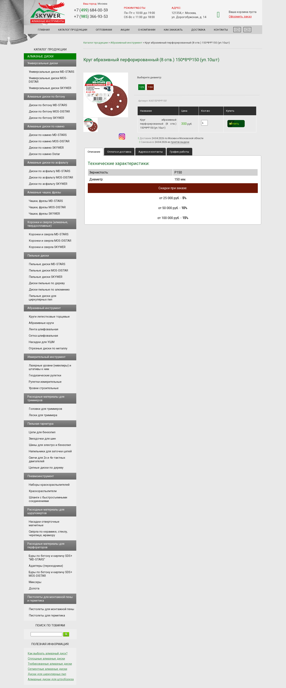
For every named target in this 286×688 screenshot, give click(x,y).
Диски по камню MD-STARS (48, 135)
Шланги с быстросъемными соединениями (48, 499)
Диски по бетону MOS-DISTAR (49, 111)
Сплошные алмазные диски (46, 658)
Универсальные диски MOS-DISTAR (48, 79)
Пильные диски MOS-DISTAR (48, 270)
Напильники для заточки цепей (50, 451)
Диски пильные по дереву (47, 283)
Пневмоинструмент (40, 476)
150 (150, 87)
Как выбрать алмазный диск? (48, 653)
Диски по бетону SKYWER (46, 118)
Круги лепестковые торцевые (49, 316)
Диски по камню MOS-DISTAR (49, 141)
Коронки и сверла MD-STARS (49, 234)
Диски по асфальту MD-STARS (49, 171)
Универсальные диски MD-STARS (51, 72)
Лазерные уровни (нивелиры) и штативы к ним (50, 367)
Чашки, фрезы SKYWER (44, 213)
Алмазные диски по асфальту (47, 162)
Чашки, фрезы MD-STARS (46, 201)
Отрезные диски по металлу (48, 348)
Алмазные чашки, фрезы (44, 192)
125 (141, 87)
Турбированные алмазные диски (50, 663)
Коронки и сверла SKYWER (47, 247)
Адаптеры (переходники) (46, 566)
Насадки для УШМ (41, 342)
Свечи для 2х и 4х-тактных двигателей (47, 459)
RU (247, 29)
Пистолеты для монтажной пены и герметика (50, 598)
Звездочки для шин (42, 438)
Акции (125, 29)
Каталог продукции (72, 29)
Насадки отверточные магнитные (44, 523)
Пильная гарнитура (40, 423)
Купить (234, 124)
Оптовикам (104, 29)
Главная (44, 29)
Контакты (221, 29)
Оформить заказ (240, 16)
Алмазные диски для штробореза (51, 679)
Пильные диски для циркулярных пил (42, 297)
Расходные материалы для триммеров (45, 398)
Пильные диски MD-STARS (47, 264)
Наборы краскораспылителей (49, 484)
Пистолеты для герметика (47, 615)
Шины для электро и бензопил (50, 445)
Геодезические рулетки (45, 375)
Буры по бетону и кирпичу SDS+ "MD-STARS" (50, 557)
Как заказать (173, 29)
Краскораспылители (43, 491)
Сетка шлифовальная (43, 335)
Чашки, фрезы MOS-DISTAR (47, 207)
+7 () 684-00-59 (91, 10)
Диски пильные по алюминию (49, 289)
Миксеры (35, 582)
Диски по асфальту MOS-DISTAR (51, 177)
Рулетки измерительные (45, 382)
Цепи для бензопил (42, 432)
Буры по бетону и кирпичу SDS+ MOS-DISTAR (50, 574)
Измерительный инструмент (46, 357)
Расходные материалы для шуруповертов (45, 511)
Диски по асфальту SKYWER (48, 184)
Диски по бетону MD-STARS (48, 105)
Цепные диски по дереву (46, 467)
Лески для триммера (43, 415)
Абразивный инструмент (44, 308)
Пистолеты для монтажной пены (51, 609)
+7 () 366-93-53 (91, 16)
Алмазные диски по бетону (46, 96)
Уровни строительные (44, 388)
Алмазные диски (40, 56)
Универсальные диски (42, 63)
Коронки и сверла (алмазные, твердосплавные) (47, 224)
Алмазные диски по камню (46, 126)
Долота (34, 588)
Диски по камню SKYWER (46, 147)
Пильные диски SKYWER (45, 277)
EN (237, 29)
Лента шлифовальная (43, 329)
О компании (146, 29)
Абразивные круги (41, 323)
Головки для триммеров (45, 409)
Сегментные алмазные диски (47, 669)
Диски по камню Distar (44, 154)
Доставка (198, 29)
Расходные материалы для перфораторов (45, 545)
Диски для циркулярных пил (47, 674)
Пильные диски (38, 255)
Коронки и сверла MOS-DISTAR (50, 240)
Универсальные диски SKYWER (50, 88)
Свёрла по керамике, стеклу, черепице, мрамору (48, 533)
